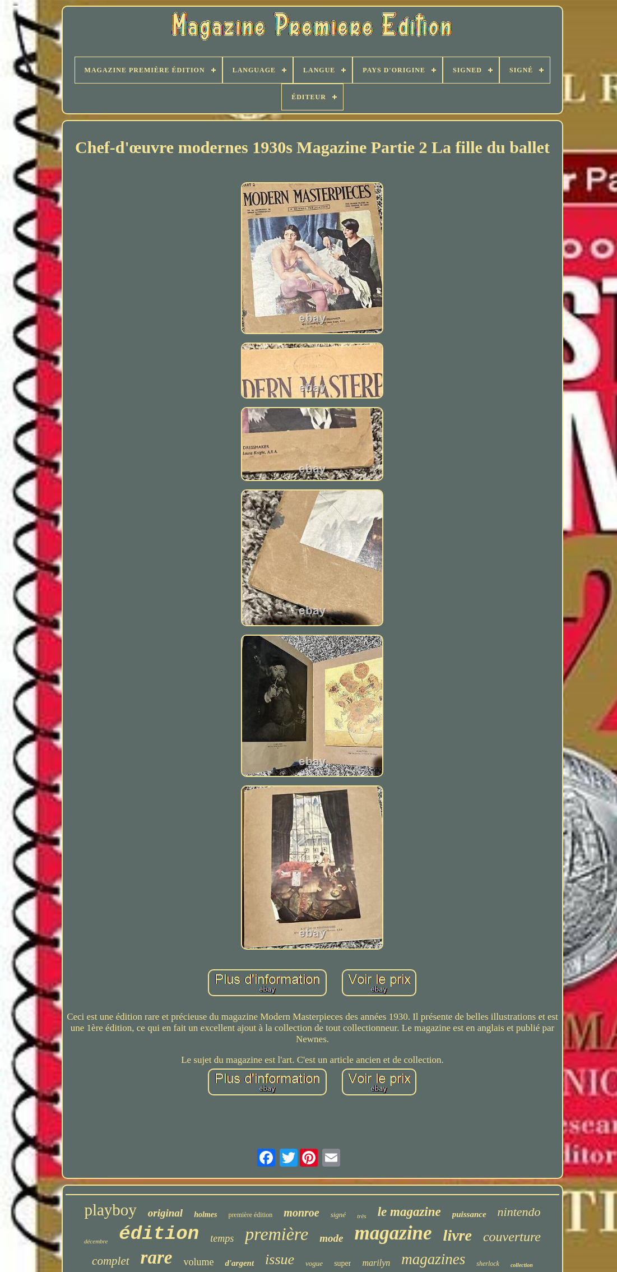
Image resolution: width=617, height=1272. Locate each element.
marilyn (376, 1263)
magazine (393, 1233)
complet (110, 1261)
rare (157, 1257)
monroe (301, 1212)
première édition (250, 1215)
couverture (512, 1236)
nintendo (519, 1212)
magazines (433, 1259)
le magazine (409, 1212)
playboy (110, 1210)
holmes (205, 1214)
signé (338, 1214)
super (342, 1263)
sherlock (487, 1264)
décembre (96, 1241)
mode (331, 1238)
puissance (469, 1214)
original (165, 1213)
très (362, 1216)
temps (222, 1238)
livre (457, 1235)
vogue (314, 1263)
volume (198, 1262)
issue (279, 1259)
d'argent (239, 1263)
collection (522, 1265)
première (276, 1234)
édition (159, 1234)
